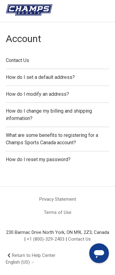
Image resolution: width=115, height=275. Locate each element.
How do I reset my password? (38, 159)
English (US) (20, 262)
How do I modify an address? (37, 94)
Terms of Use (57, 212)
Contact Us (17, 60)
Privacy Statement (57, 199)
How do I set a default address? (40, 77)
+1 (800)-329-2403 (45, 239)
